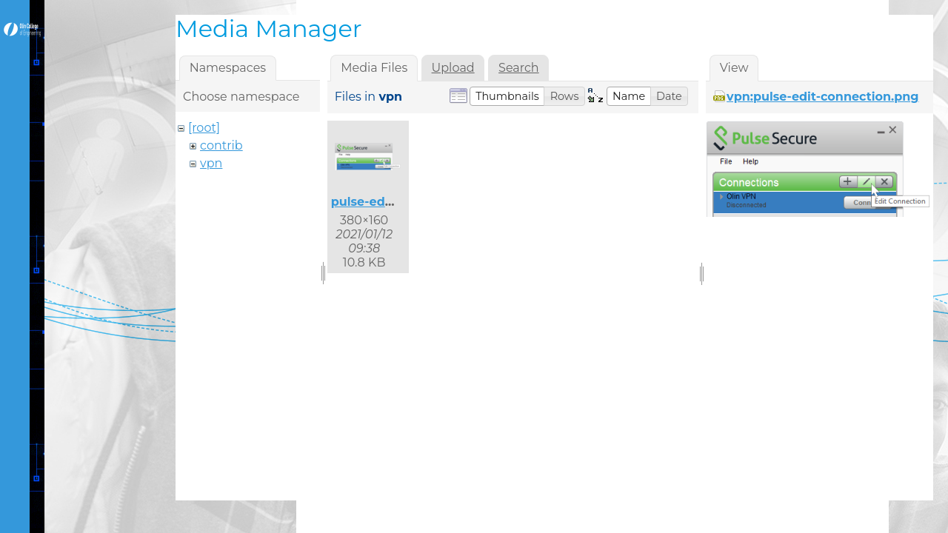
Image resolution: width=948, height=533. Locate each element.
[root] (204, 128)
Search (518, 68)
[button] (507, 96)
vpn (211, 163)
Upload (453, 68)
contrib (221, 145)
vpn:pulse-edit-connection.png (822, 97)
